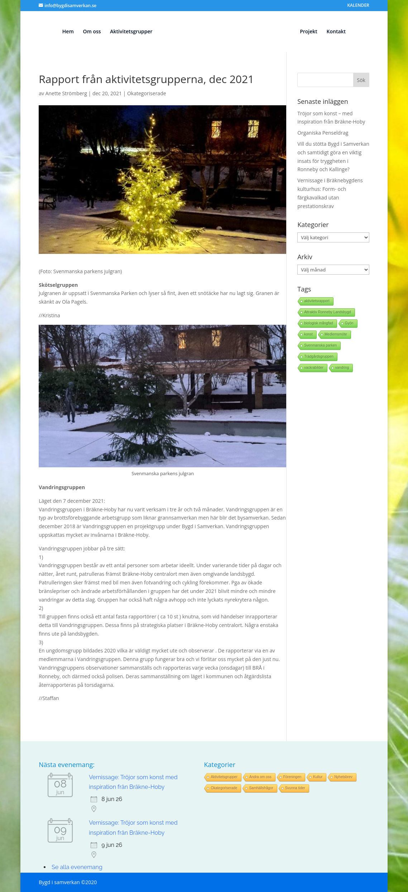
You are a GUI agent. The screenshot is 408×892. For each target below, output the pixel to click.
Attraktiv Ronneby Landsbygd (327, 312)
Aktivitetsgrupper (128, 32)
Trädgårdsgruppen (318, 356)
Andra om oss (260, 777)
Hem (64, 32)
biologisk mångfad (318, 323)
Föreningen (292, 777)
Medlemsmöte (336, 334)
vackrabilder (313, 368)
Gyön (349, 323)
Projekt (312, 32)
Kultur (317, 777)
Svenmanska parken (320, 345)
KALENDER (358, 5)
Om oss (88, 32)
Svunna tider (295, 788)
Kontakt (339, 32)
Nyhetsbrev (343, 777)
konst (308, 334)
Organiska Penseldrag (322, 132)
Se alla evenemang (77, 867)
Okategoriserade (146, 93)
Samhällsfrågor (261, 788)
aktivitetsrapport (317, 301)
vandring (342, 368)
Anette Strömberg (66, 93)
